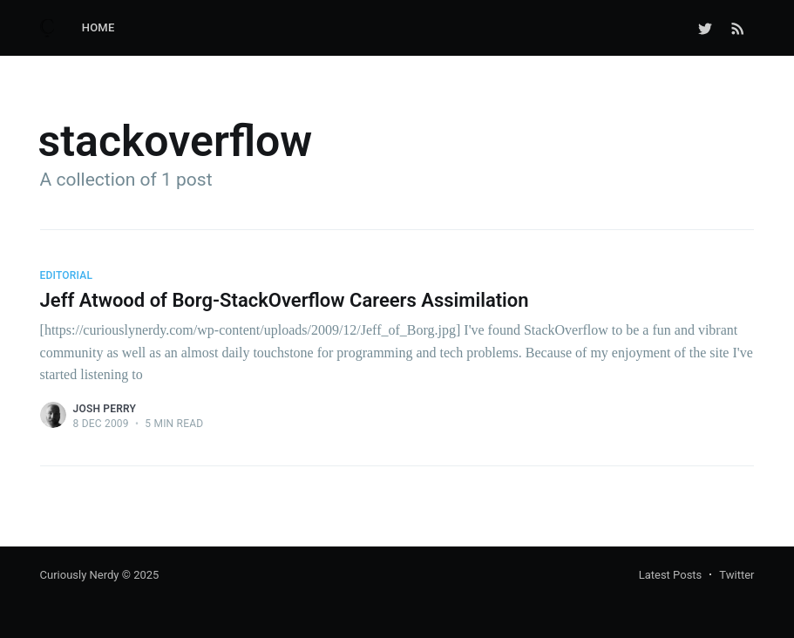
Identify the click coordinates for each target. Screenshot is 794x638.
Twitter (736, 574)
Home (98, 27)
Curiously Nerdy (79, 574)
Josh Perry (105, 409)
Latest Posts (670, 574)
